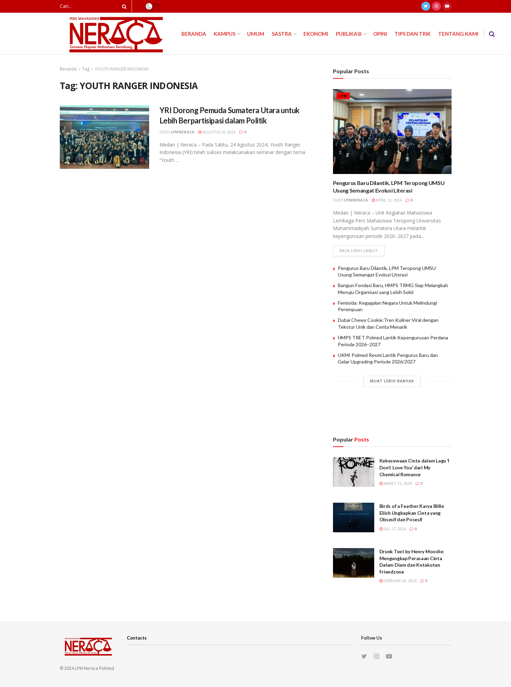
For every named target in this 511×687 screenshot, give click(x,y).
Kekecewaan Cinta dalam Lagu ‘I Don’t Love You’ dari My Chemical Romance (414, 467)
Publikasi (349, 34)
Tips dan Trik (413, 34)
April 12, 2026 (387, 200)
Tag (85, 69)
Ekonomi (315, 34)
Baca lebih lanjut (359, 250)
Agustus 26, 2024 (216, 131)
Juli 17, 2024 (392, 528)
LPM (343, 96)
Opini (380, 34)
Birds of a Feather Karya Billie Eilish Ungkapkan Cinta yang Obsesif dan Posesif (411, 512)
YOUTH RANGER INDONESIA (122, 69)
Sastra (282, 34)
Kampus (224, 34)
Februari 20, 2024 (397, 580)
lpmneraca (182, 131)
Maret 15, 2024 (395, 483)
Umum (255, 34)
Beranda (193, 34)
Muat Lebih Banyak (392, 380)
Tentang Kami (458, 34)
